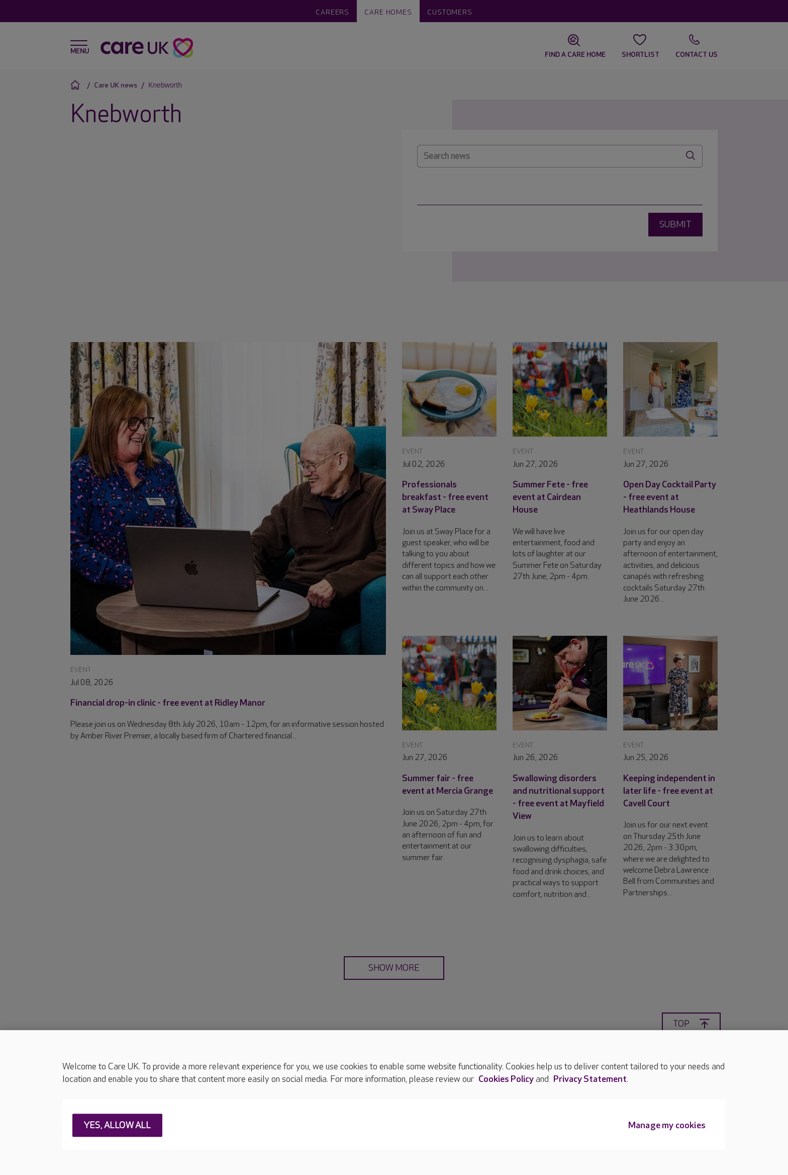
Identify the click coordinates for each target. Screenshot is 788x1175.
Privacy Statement (590, 1079)
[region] (394, 1102)
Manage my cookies (667, 1126)
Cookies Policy (506, 1079)
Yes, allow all (117, 1126)
